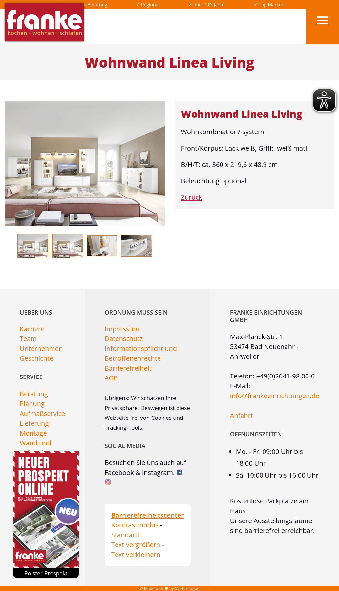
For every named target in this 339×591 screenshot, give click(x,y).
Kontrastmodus (135, 524)
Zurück (191, 197)
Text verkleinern (135, 554)
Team (28, 338)
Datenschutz (124, 338)
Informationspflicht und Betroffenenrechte (141, 353)
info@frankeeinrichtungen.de (274, 395)
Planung (32, 403)
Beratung (34, 393)
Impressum (122, 328)
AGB (111, 378)
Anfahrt (241, 415)
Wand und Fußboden (35, 447)
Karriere (32, 328)
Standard (125, 534)
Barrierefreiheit (128, 368)
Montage (33, 433)
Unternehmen (41, 348)
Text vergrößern (135, 544)
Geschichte (36, 358)
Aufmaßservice (42, 413)
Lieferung (34, 423)
